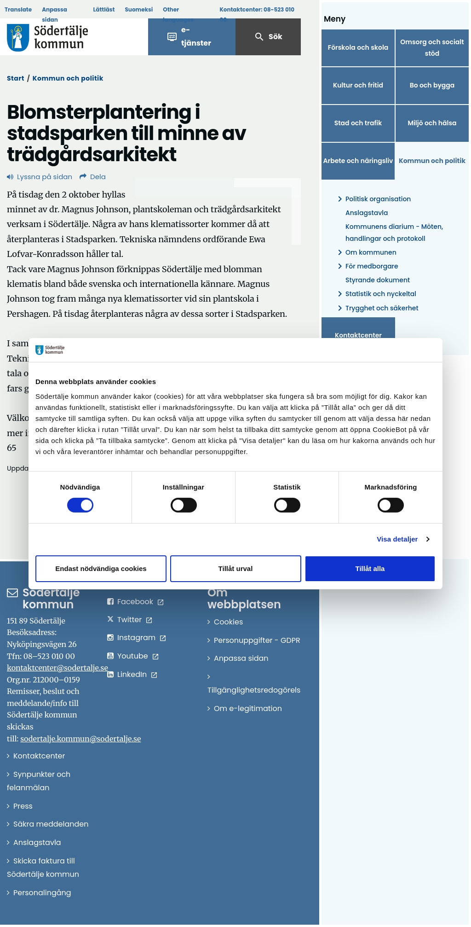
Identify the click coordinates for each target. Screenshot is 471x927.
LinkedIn (132, 674)
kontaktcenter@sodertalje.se (57, 667)
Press (23, 806)
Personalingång (42, 892)
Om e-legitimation (248, 708)
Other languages (178, 14)
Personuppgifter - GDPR (257, 640)
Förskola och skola (358, 47)
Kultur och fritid (358, 85)
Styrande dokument (377, 280)
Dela (93, 176)
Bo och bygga (432, 85)
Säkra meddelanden (50, 824)
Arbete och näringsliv (358, 160)
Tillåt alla (370, 568)
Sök (268, 36)
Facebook (135, 601)
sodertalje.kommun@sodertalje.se (80, 738)
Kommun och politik (68, 78)
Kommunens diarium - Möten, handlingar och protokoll (394, 232)
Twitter (129, 619)
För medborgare (366, 266)
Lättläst (104, 9)
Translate (18, 9)
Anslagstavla (366, 212)
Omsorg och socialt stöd (432, 47)
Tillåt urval (235, 568)
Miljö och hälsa (432, 123)
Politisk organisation (372, 199)
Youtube (132, 656)
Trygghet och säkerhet (376, 308)
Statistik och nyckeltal (375, 294)
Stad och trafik (358, 123)
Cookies (228, 622)
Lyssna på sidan (39, 176)
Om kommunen (365, 252)
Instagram (136, 637)
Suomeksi (139, 9)
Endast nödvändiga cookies (100, 568)
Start (15, 78)
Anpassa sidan (54, 14)
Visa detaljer (397, 539)
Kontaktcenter (358, 335)
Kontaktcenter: (256, 14)
